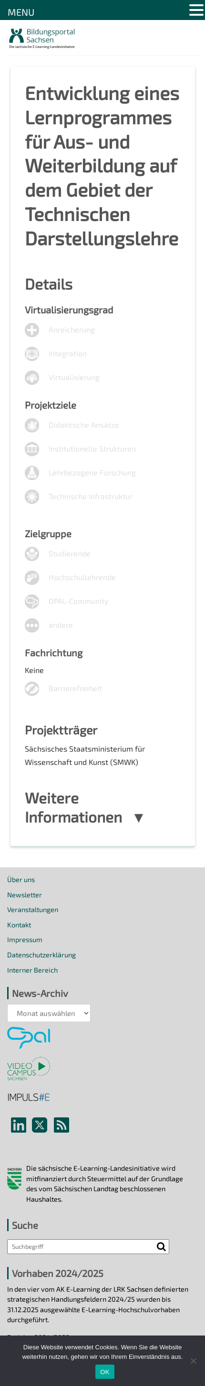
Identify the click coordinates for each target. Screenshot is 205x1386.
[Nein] (193, 1361)
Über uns (21, 879)
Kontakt (19, 925)
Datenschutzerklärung (41, 955)
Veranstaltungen (32, 909)
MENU (21, 12)
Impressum (24, 939)
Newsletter (24, 895)
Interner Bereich (32, 970)
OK (104, 1372)
